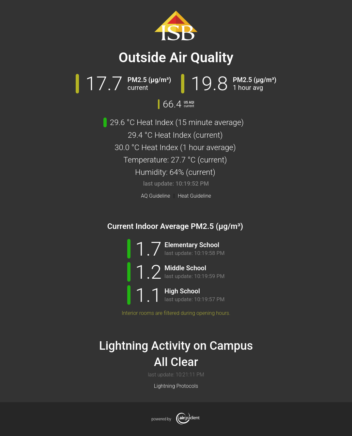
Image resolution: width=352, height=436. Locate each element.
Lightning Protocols (176, 386)
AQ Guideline (155, 196)
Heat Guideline (194, 196)
